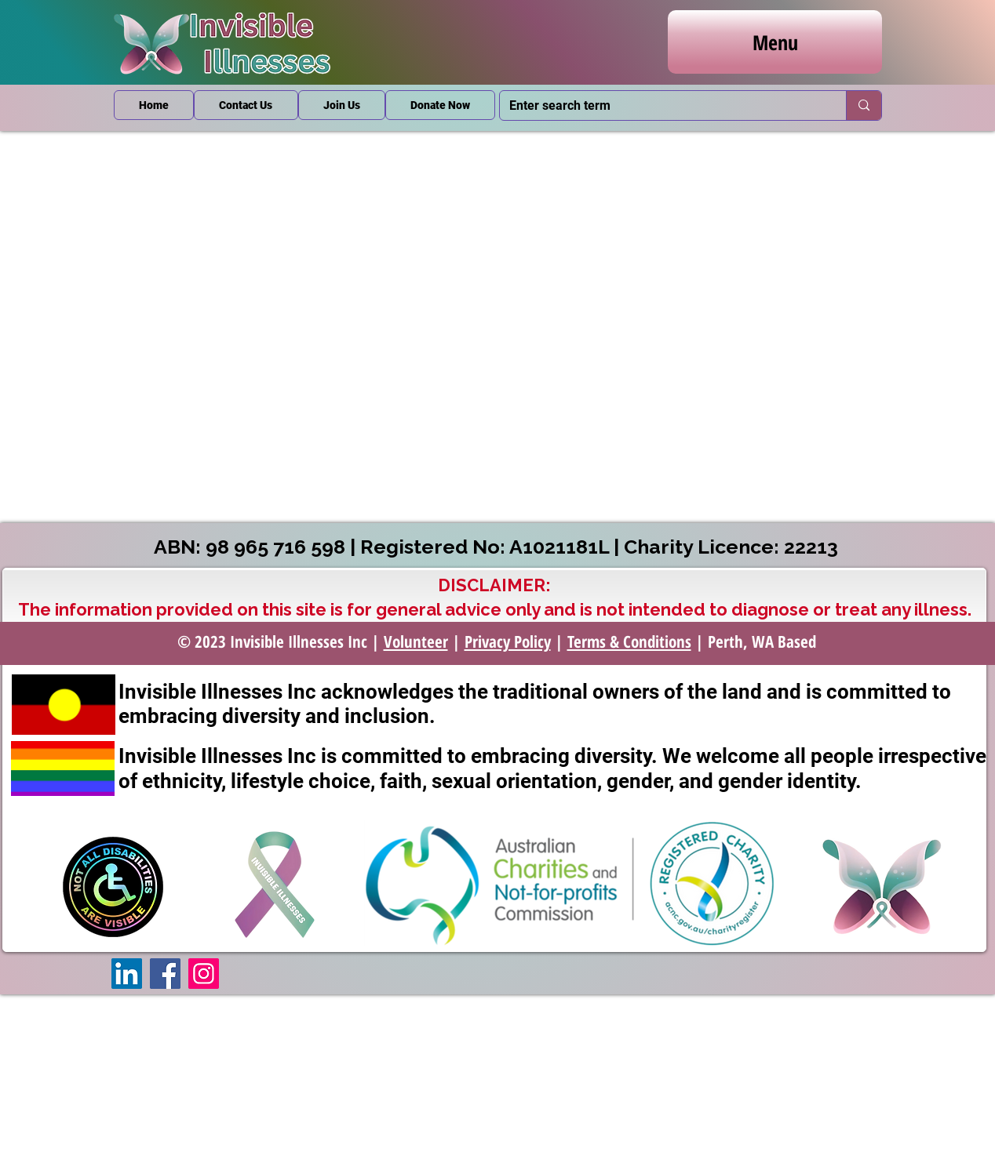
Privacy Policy (508, 641)
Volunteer (416, 641)
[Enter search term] (661, 105)
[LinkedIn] (126, 973)
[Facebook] (165, 973)
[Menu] (775, 42)
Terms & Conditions (629, 641)
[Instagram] (203, 973)
